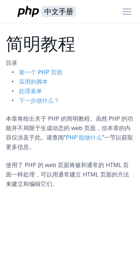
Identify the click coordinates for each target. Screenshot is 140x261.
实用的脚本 (33, 82)
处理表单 (30, 91)
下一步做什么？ (39, 100)
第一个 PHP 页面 (40, 72)
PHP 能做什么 (84, 137)
